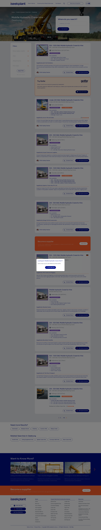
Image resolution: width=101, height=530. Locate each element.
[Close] (62, 261)
